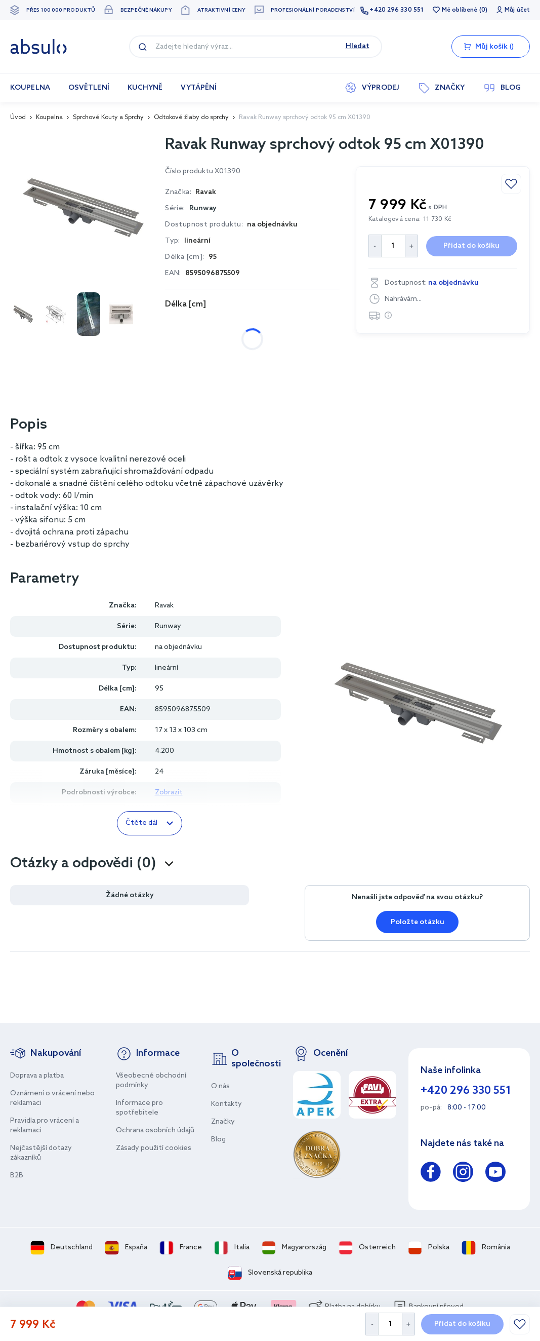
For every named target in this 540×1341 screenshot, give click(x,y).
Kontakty (226, 1104)
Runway (203, 208)
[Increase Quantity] (408, 1324)
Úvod (18, 117)
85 (250, 326)
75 (215, 326)
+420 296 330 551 (396, 10)
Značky (223, 1122)
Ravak (164, 605)
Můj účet (517, 10)
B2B (16, 1175)
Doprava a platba (37, 1075)
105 (181, 352)
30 (180, 326)
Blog (218, 1139)
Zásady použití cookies (153, 1148)
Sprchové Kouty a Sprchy (108, 117)
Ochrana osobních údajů (155, 1130)
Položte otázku (417, 922)
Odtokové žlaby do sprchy (191, 117)
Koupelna (49, 117)
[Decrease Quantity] (371, 1324)
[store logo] (38, 46)
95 (286, 326)
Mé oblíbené (459, 10)
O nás (220, 1086)
